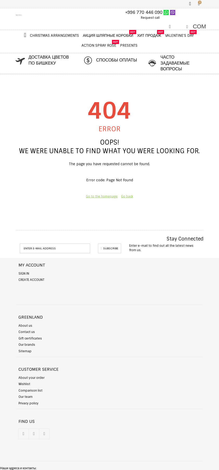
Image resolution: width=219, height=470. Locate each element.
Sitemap (25, 351)
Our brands (26, 345)
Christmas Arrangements (54, 35)
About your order (31, 378)
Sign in (23, 273)
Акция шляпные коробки (108, 35)
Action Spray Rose (99, 45)
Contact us (26, 332)
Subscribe (109, 248)
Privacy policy (28, 403)
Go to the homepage (102, 196)
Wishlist (24, 384)
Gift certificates (30, 338)
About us (25, 326)
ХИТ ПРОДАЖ (149, 35)
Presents (128, 45)
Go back (127, 196)
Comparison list (30, 390)
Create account (31, 280)
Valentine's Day (179, 35)
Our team (25, 397)
